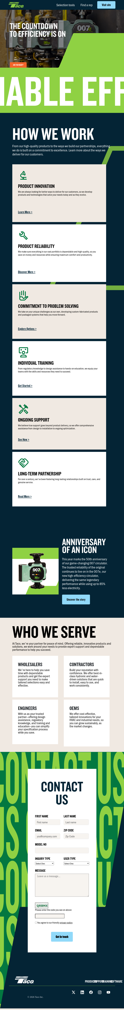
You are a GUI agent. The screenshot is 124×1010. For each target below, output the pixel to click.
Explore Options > (27, 329)
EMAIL (38, 830)
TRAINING (107, 981)
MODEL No (40, 844)
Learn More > (25, 212)
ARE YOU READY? (18, 65)
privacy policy (66, 922)
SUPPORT (99, 981)
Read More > (25, 496)
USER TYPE (70, 858)
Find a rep (87, 5)
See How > (23, 439)
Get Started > (25, 385)
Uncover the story (76, 599)
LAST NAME (70, 816)
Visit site (106, 5)
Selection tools (65, 5)
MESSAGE (40, 870)
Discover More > (26, 272)
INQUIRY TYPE (42, 858)
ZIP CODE (69, 830)
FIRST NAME (41, 816)
